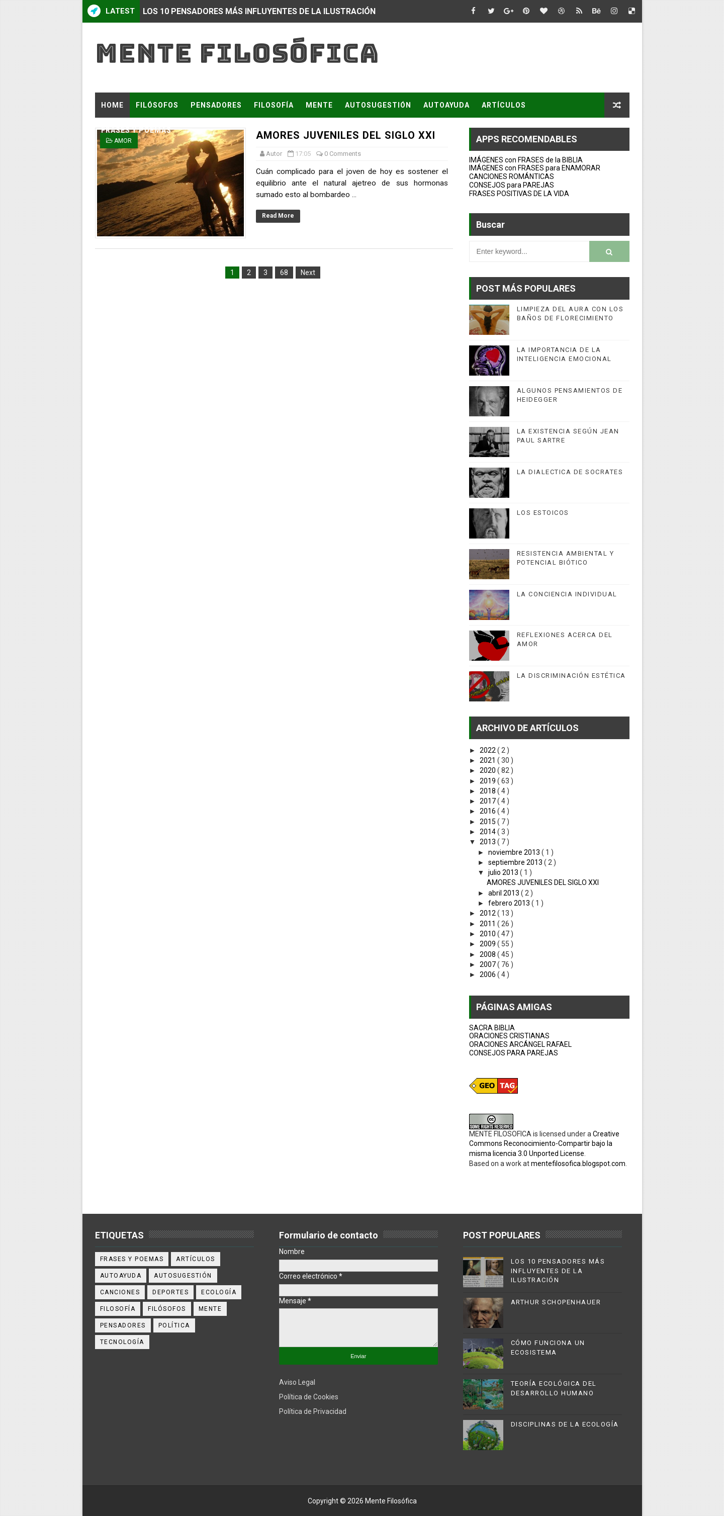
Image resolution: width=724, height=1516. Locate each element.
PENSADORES (216, 105)
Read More (278, 215)
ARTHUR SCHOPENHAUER (556, 1302)
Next (308, 273)
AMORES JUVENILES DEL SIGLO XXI (543, 882)
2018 (488, 791)
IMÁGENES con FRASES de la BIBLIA (526, 160)
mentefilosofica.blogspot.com (578, 1164)
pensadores (123, 1325)
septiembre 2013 (516, 862)
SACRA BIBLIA (492, 1028)
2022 (488, 750)
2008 (488, 954)
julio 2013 (504, 872)
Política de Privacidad (312, 1411)
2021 (488, 760)
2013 (488, 842)
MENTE (319, 105)
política (174, 1325)
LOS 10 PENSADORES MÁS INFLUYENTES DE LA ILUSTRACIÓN (259, 11)
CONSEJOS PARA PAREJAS (513, 1053)
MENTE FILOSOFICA (500, 1134)
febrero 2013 (509, 903)
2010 (488, 934)
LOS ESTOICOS (543, 512)
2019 (488, 781)
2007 (488, 964)
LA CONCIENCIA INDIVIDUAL (567, 594)
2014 (488, 832)
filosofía (118, 1308)
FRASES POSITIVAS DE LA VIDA (519, 194)
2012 (488, 913)
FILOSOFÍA (274, 105)
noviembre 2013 (514, 852)
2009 (488, 944)
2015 (488, 822)
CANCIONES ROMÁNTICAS (511, 176)
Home (112, 105)
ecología (218, 1292)
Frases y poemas (132, 1259)
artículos (195, 1259)
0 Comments (342, 153)
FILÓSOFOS (157, 105)
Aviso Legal (297, 1382)
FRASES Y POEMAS (136, 130)
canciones (120, 1292)
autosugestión (183, 1275)
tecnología (122, 1342)
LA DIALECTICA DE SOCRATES (570, 472)
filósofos (167, 1308)
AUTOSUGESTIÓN (378, 105)
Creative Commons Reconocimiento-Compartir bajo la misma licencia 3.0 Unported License (544, 1143)
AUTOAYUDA (446, 105)
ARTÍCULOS (504, 105)
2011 (488, 924)
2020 (488, 770)
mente (210, 1308)
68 (284, 273)
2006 (488, 974)
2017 (488, 801)
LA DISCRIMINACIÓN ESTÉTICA (571, 675)
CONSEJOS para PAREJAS (511, 185)
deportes (170, 1292)
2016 (488, 811)
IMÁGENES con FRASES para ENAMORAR (534, 168)
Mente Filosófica (237, 53)
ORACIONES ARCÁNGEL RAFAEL (520, 1044)
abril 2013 (504, 893)
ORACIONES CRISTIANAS (509, 1036)
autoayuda (121, 1275)
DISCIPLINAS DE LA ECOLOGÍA (565, 1424)
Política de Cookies (308, 1397)
